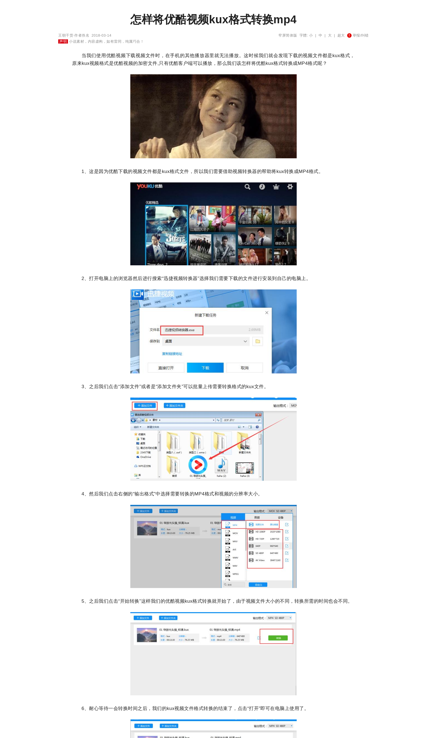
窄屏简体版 (287, 35)
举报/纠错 (358, 35)
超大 (341, 35)
